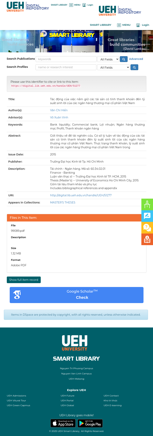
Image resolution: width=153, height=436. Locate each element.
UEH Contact (111, 395)
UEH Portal (67, 400)
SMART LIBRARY (59, 5)
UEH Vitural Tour (16, 400)
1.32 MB (16, 253)
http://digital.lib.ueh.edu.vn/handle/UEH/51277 (81, 195)
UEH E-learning (113, 405)
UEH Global (67, 405)
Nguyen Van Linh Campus (76, 373)
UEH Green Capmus (18, 405)
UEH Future (67, 395)
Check (82, 297)
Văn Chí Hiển (59, 110)
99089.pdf (18, 231)
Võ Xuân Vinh (59, 117)
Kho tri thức (110, 400)
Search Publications (21, 58)
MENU (74, 5)
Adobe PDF (19, 265)
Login (87, 5)
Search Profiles (17, 67)
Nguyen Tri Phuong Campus (76, 368)
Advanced (135, 58)
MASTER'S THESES (62, 202)
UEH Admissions (16, 395)
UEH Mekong (76, 378)
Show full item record (23, 280)
